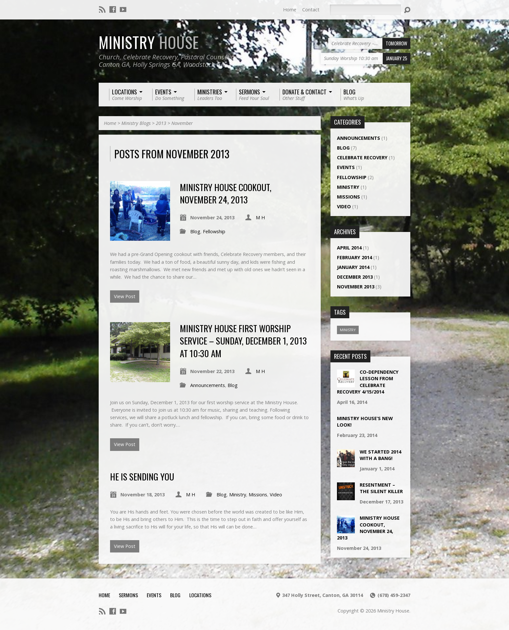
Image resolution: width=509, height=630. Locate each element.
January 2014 (353, 267)
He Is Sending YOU (142, 476)
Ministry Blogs (136, 123)
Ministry (149, 42)
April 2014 (349, 248)
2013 (161, 123)
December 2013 (355, 277)
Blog (195, 231)
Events (346, 167)
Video (276, 494)
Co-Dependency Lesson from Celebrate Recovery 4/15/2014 (368, 381)
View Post (124, 296)
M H (260, 217)
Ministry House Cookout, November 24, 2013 (225, 193)
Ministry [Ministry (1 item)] (348, 329)
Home (289, 9)
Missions (258, 494)
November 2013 (355, 287)
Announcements (207, 385)
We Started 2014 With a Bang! (380, 455)
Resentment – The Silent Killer (381, 488)
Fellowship (214, 231)
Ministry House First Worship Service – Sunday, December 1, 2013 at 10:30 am (243, 340)
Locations (200, 595)
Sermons (128, 595)
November (182, 123)
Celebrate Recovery (362, 157)
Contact (310, 9)
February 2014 (354, 257)
